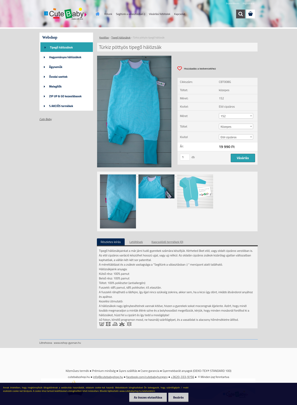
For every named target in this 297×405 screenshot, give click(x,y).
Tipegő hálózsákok (61, 47)
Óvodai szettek (58, 76)
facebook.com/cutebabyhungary (147, 377)
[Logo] (65, 14)
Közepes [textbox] (226, 126)
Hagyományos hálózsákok (65, 57)
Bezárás (178, 397)
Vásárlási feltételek (159, 14)
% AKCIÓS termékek (61, 106)
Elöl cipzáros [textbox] (229, 137)
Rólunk (108, 14)
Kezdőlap (104, 37)
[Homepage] (97, 14)
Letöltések (136, 242)
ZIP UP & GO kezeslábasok (65, 96)
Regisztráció (248, 3)
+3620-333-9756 (182, 377)
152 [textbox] (223, 116)
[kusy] (185, 157)
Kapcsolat (179, 14)
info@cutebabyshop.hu (108, 377)
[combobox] (236, 116)
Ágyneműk (55, 67)
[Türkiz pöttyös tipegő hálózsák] (134, 57)
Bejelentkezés (233, 3)
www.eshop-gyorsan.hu (67, 343)
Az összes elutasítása (148, 397)
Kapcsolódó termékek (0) (167, 242)
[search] (240, 14)
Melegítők (55, 86)
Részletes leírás (111, 242)
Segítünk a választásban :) (130, 14)
